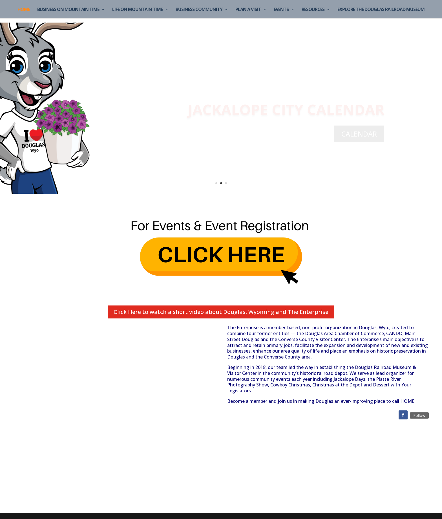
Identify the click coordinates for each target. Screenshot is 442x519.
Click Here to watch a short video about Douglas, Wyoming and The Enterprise (221, 312)
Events (281, 9)
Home (23, 9)
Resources (313, 9)
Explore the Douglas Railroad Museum (381, 9)
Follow (419, 415)
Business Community (199, 9)
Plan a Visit (248, 9)
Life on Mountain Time (137, 9)
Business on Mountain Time (68, 9)
